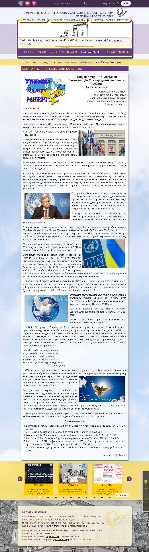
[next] (129, 478)
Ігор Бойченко (52, 536)
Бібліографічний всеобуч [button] (65, 52)
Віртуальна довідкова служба (68, 20)
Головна (25, 62)
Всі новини (121, 495)
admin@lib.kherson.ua (76, 525)
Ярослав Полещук (61, 539)
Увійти (125, 3)
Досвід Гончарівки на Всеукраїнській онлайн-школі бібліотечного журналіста (38, 479)
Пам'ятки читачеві (66, 62)
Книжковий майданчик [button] (117, 52)
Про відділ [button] (42, 52)
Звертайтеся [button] (110, 3)
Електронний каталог (32, 20)
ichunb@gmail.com (54, 525)
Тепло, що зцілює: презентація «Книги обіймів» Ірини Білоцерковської (107, 479)
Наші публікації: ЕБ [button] (91, 52)
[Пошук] (85, 3)
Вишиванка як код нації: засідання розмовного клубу (72, 478)
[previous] (20, 478)
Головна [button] (28, 52)
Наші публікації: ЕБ (43, 62)
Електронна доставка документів (109, 20)
